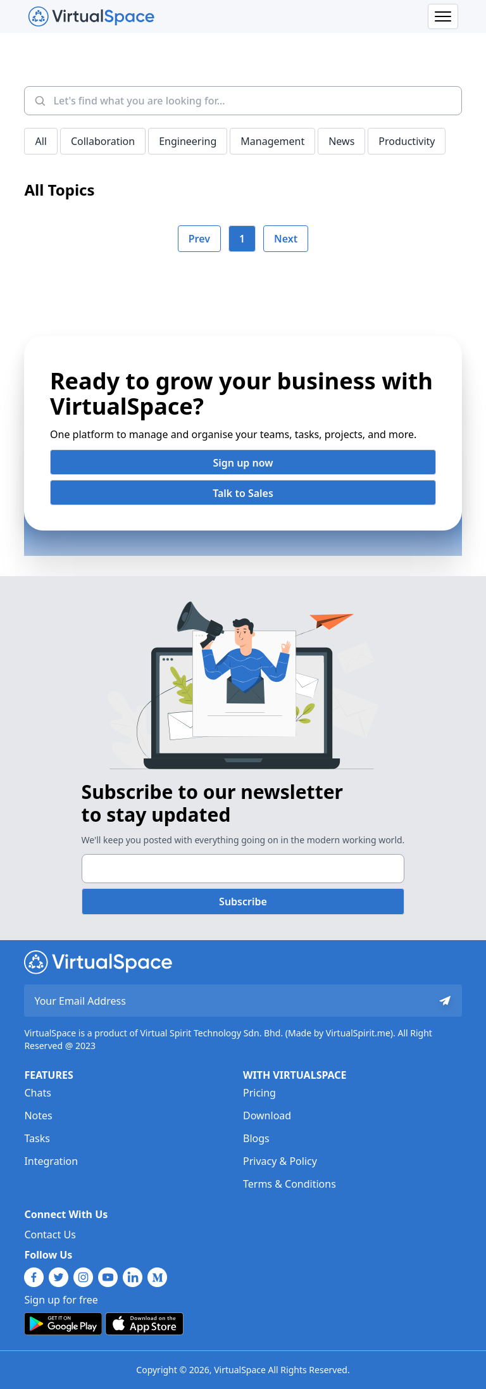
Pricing (259, 1093)
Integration (51, 1161)
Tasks (36, 1138)
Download (267, 1115)
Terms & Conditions (289, 1184)
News (341, 141)
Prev (199, 239)
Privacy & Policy (280, 1161)
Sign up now (243, 463)
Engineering (187, 141)
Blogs (256, 1138)
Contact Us (49, 1234)
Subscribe (243, 901)
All (40, 141)
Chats (37, 1093)
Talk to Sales (243, 493)
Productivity (406, 141)
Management (272, 141)
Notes (38, 1115)
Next (285, 239)
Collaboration (103, 141)
